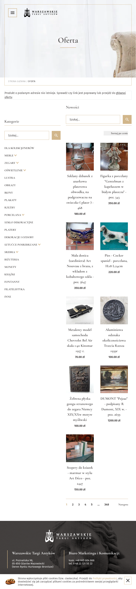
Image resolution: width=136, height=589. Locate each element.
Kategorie (11, 121)
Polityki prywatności (105, 578)
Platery (10, 230)
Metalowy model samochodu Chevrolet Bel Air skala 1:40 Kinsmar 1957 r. (80, 340)
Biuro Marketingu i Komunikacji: (94, 553)
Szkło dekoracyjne (18, 222)
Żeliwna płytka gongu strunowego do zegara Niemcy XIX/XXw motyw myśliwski (80, 409)
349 (106, 504)
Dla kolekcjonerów (19, 148)
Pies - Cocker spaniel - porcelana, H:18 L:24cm (114, 260)
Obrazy (10, 185)
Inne (7, 296)
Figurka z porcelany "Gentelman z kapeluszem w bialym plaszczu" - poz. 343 (114, 186)
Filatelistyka (14, 289)
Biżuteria (11, 259)
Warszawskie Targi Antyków (33, 553)
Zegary (10, 163)
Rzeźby (9, 207)
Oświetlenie (13, 170)
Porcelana (13, 215)
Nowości (72, 107)
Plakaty (10, 200)
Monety (10, 267)
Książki (9, 274)
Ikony (8, 192)
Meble (9, 155)
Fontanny (12, 282)
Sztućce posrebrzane (21, 244)
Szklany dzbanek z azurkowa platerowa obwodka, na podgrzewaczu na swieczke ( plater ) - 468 (79, 192)
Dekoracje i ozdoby (19, 237)
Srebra (10, 252)
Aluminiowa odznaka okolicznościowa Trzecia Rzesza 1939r (114, 340)
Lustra (9, 178)
